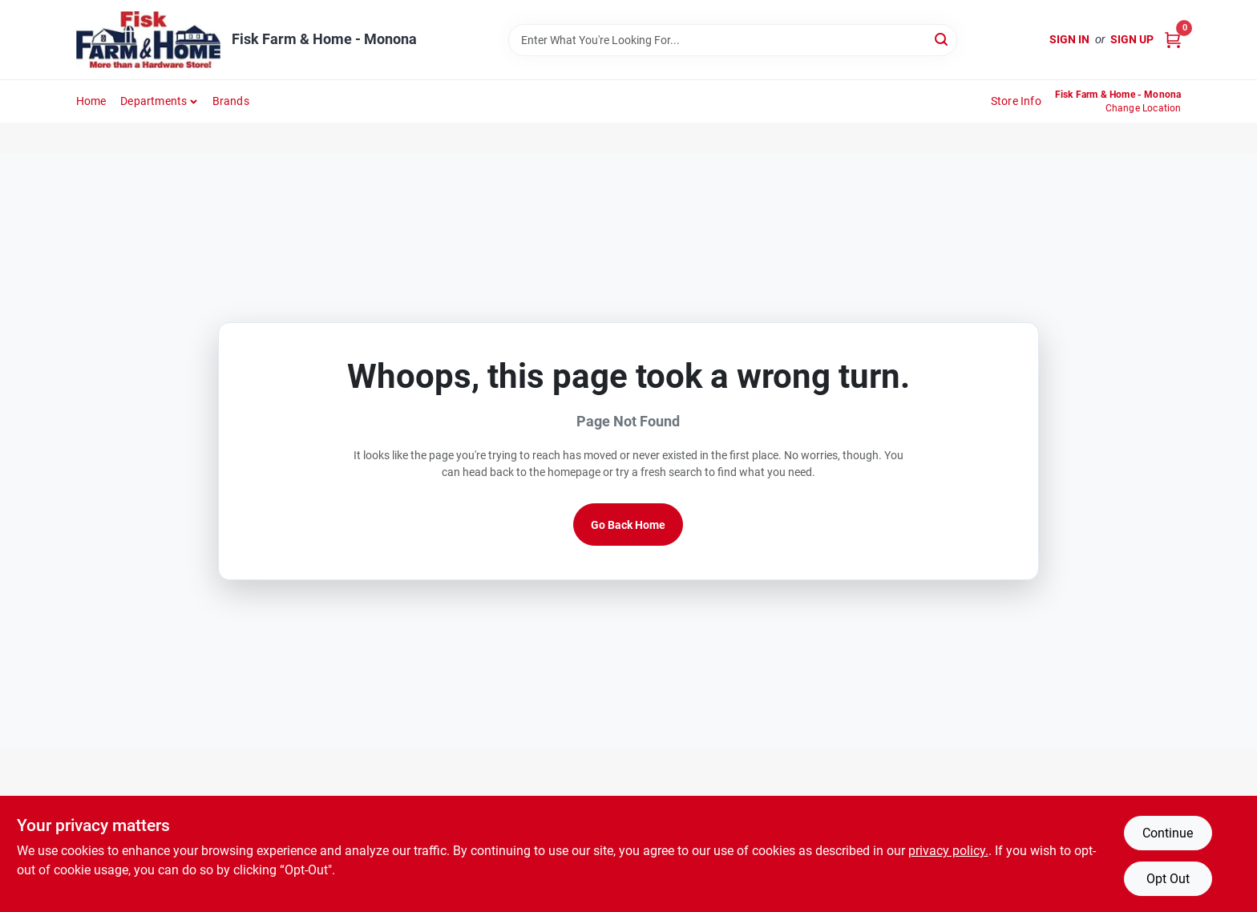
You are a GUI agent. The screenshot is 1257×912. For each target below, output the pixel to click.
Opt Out (1168, 878)
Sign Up (1132, 39)
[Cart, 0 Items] (1173, 39)
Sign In (1069, 39)
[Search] (942, 39)
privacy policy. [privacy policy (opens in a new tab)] (948, 850)
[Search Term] (732, 40)
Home (91, 101)
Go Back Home (628, 525)
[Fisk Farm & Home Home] (148, 39)
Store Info (1016, 101)
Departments (153, 101)
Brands (230, 101)
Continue (1167, 833)
